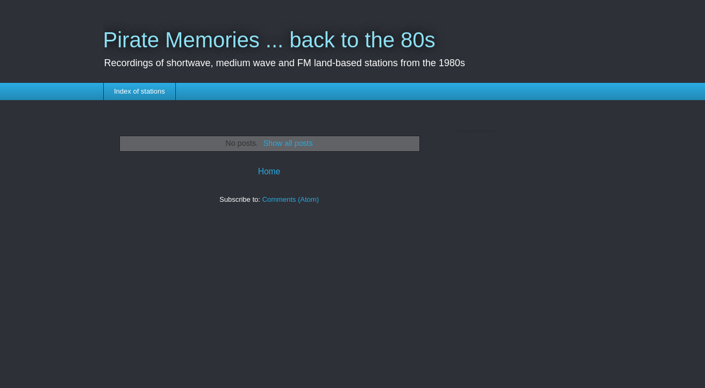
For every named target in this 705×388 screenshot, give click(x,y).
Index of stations (139, 91)
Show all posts (287, 143)
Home (269, 171)
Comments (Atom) (290, 199)
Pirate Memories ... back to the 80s (269, 40)
